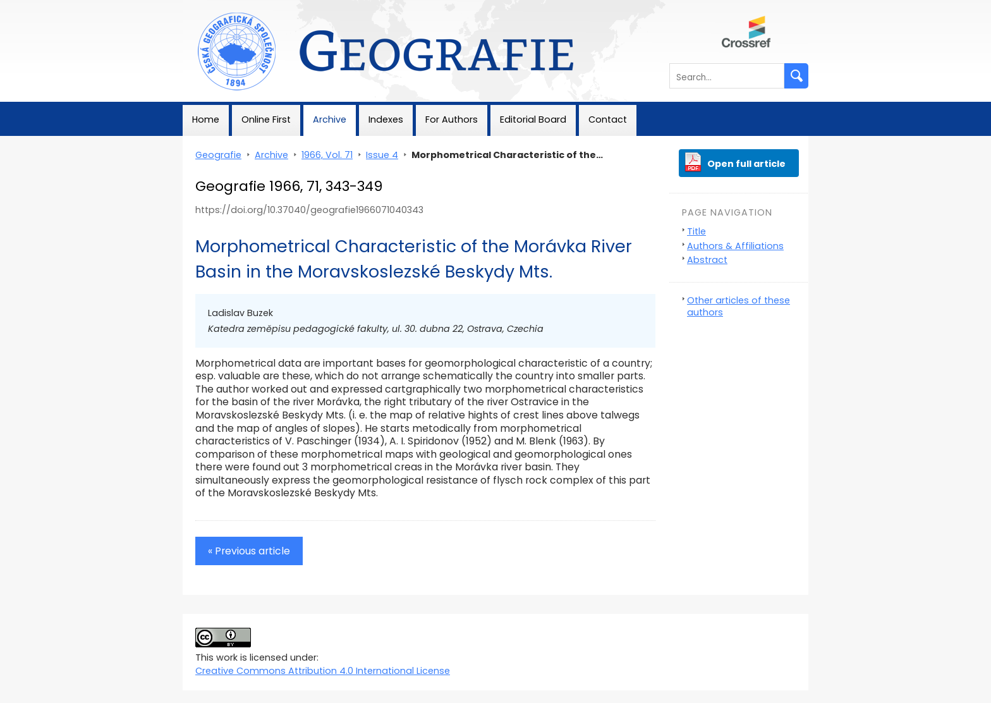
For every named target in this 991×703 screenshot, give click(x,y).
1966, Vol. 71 (327, 155)
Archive (329, 119)
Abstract (707, 260)
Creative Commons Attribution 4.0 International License (322, 670)
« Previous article (249, 551)
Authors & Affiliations (735, 246)
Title (696, 231)
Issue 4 (382, 155)
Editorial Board (533, 119)
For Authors (451, 119)
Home (205, 119)
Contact (607, 119)
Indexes (385, 119)
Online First (266, 119)
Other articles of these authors (738, 306)
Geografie (206, 6)
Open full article (746, 163)
